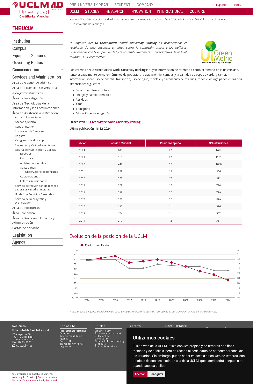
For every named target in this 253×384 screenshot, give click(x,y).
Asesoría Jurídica (25, 122)
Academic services (106, 346)
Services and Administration (36, 77)
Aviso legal (18, 377)
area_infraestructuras (27, 93)
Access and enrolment (108, 333)
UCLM (74, 11)
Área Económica (23, 213)
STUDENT (122, 4)
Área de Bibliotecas (26, 208)
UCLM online (102, 335)
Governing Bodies (27, 62)
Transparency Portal (72, 343)
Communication (25, 70)
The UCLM (23, 28)
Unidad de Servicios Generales (34, 194)
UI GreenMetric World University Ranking (113, 122)
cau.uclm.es (22, 346)
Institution (21, 41)
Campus (19, 48)
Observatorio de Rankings (41, 172)
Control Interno (24, 126)
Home (73, 19)
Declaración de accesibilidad (28, 380)
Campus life (102, 338)
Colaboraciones (30, 176)
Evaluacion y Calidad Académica (35, 145)
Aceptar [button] (140, 374)
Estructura (26, 158)
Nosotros (26, 153)
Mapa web (52, 380)
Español (221, 5)
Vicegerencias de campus (31, 140)
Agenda (19, 242)
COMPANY (145, 4)
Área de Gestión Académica (31, 82)
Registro (20, 136)
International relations (73, 330)
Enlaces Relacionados (34, 181)
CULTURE (197, 11)
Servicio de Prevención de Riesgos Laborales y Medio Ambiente (36, 187)
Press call (65, 341)
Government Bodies (72, 335)
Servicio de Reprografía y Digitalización (30, 200)
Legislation (22, 235)
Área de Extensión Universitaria (34, 88)
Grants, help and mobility (109, 341)
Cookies (31, 377)
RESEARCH (115, 11)
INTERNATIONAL (170, 11)
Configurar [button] (156, 374)
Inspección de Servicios (29, 131)
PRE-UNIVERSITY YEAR (89, 4)
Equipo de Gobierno (29, 55)
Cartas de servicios (25, 227)
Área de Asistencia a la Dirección (35, 113)
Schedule (100, 343)
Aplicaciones (28, 167)
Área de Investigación (27, 98)
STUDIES (92, 11)
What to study (103, 330)
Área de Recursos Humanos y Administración (33, 220)
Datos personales (47, 377)
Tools (237, 5)
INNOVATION (141, 11)
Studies (100, 326)
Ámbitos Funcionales (33, 163)
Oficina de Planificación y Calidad (35, 149)
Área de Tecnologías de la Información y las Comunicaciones (35, 105)
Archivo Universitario (28, 117)
